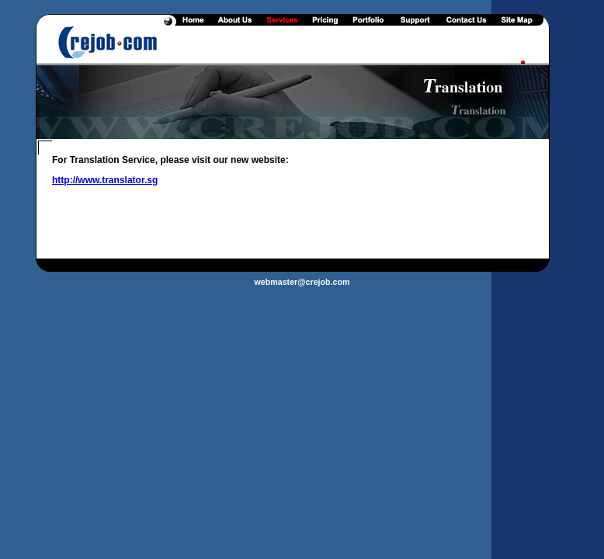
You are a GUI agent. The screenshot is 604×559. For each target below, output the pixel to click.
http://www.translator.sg (105, 180)
